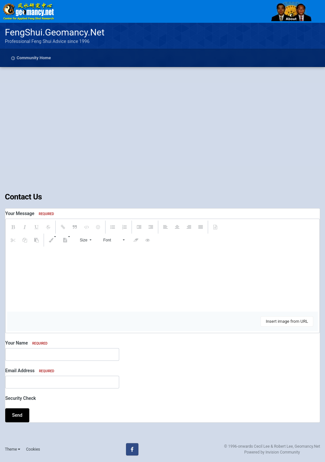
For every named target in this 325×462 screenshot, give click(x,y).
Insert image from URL (287, 321)
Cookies (33, 449)
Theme (12, 449)
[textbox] (162, 279)
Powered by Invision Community (272, 452)
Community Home (34, 57)
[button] (13, 227)
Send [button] (17, 415)
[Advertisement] (162, 143)
